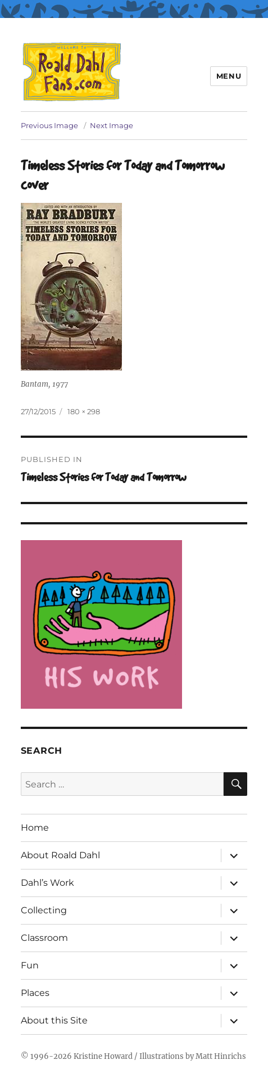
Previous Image (49, 125)
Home (35, 827)
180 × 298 (83, 411)
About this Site (54, 1020)
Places (35, 993)
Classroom (44, 937)
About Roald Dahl (60, 855)
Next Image (111, 125)
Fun (30, 965)
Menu (228, 75)
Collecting (44, 910)
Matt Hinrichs (221, 1056)
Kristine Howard (103, 1056)
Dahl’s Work (47, 882)
